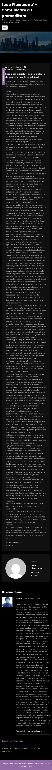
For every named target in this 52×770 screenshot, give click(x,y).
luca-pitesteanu (14, 67)
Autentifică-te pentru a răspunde (29, 731)
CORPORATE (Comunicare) (36, 67)
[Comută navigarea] (5, 27)
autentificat (18, 748)
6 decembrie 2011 (3, 76)
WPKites (43, 763)
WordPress (28, 763)
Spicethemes (26, 766)
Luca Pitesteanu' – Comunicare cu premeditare (19, 10)
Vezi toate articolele (36, 573)
